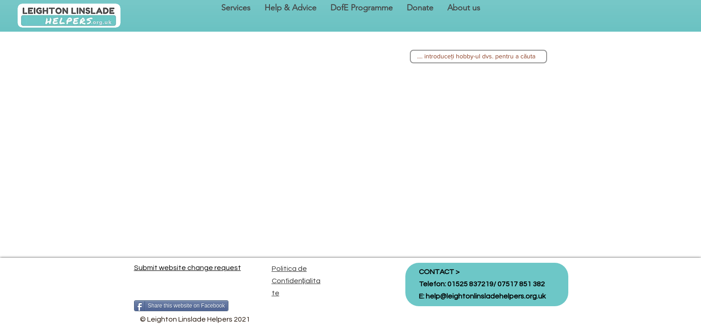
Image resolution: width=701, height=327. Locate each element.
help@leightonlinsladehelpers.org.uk (486, 296)
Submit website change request (187, 267)
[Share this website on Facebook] (181, 305)
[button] (235, 8)
